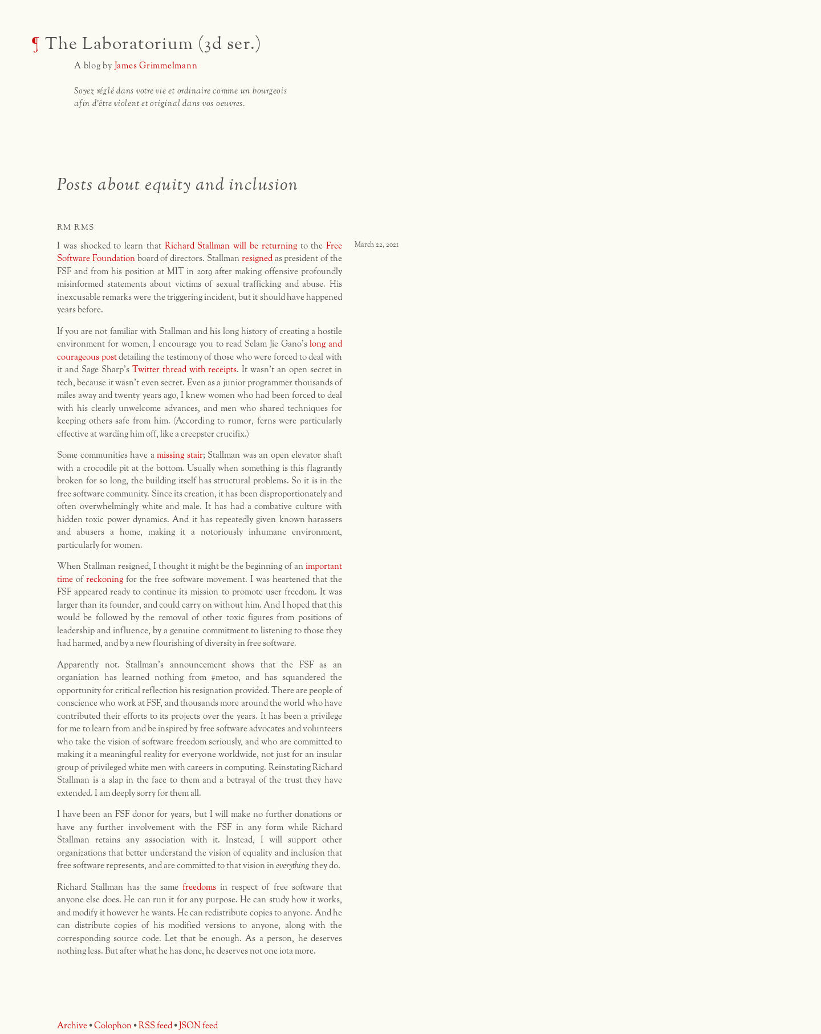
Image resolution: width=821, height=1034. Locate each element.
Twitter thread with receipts (184, 369)
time (65, 579)
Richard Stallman (197, 246)
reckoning (104, 579)
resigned (257, 258)
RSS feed (155, 1025)
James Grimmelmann (156, 66)
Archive (72, 1025)
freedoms (199, 887)
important (324, 566)
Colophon (113, 1025)
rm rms (75, 227)
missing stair (180, 455)
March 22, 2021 (377, 245)
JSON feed (198, 1025)
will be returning (265, 246)
